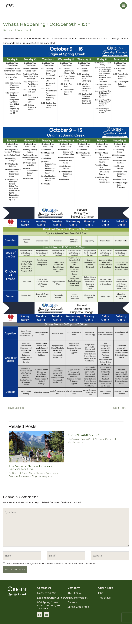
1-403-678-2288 (46, 593)
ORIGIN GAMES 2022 (83, 435)
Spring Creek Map (78, 606)
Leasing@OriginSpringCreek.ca (56, 597)
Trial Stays (104, 597)
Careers (72, 602)
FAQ (100, 593)
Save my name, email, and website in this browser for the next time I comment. (52, 563)
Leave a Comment (47, 473)
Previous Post (13, 407)
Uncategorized (45, 476)
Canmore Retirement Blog (23, 476)
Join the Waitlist (77, 597)
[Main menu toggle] (123, 5)
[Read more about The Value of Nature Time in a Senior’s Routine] (36, 446)
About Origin (75, 593)
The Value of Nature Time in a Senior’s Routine (30, 467)
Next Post (121, 407)
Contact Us (44, 587)
